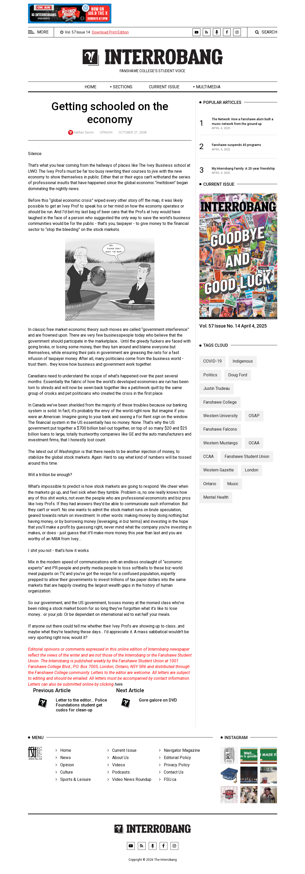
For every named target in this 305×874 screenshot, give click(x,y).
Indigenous (243, 366)
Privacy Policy (174, 771)
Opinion (106, 132)
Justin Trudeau (216, 393)
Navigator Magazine (179, 757)
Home (90, 86)
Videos (116, 771)
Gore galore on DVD (158, 700)
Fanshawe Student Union (247, 461)
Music (232, 488)
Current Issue (164, 86)
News (63, 764)
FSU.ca (167, 786)
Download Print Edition (110, 32)
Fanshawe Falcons (220, 434)
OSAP (254, 420)
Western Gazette (218, 475)
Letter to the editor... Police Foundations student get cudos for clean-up (81, 705)
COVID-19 (212, 366)
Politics (210, 379)
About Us (118, 764)
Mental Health (215, 502)
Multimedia (208, 86)
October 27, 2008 (132, 132)
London (251, 475)
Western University (220, 420)
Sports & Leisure (73, 786)
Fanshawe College (220, 407)
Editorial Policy (175, 764)
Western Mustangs (220, 447)
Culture (64, 779)
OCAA (254, 447)
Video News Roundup (129, 786)
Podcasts (118, 779)
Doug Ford (237, 379)
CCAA (208, 461)
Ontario (209, 488)
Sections (122, 86)
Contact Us (171, 779)
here (119, 684)
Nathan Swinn (84, 132)
